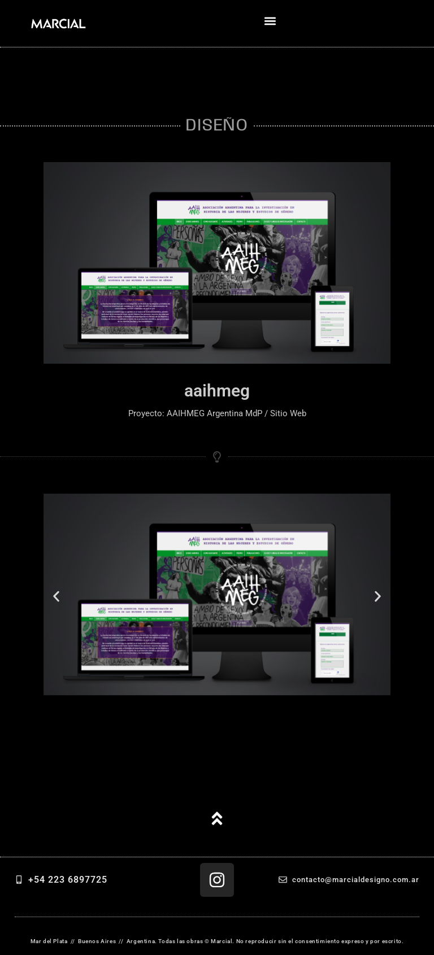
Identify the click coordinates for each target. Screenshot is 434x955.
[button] (270, 20)
